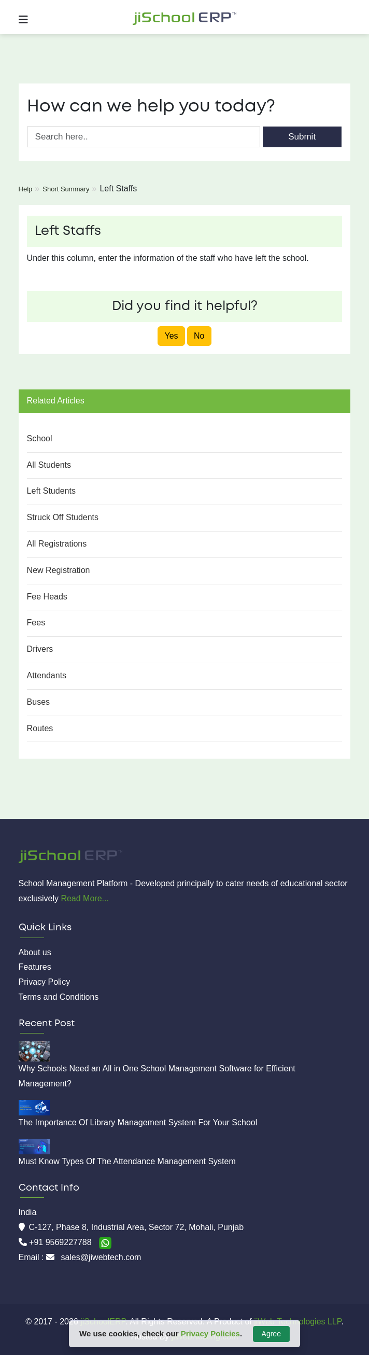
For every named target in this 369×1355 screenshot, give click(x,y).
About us (35, 952)
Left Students (51, 490)
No (199, 335)
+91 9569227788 (61, 1242)
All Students (49, 464)
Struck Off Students (62, 517)
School (39, 438)
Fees (36, 622)
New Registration (58, 570)
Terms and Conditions (59, 997)
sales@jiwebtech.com (101, 1257)
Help (26, 189)
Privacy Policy (44, 981)
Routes (40, 728)
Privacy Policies (210, 1333)
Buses (38, 701)
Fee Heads (47, 596)
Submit (302, 137)
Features (35, 966)
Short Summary (65, 189)
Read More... (84, 898)
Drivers (40, 649)
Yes (171, 335)
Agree (271, 1334)
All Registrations (57, 543)
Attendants (47, 675)
